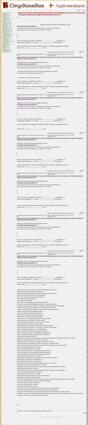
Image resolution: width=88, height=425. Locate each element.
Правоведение (6, 34)
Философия (5, 44)
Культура (4, 21)
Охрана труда (5, 31)
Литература (5, 22)
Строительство (6, 41)
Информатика (5, 18)
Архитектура (5, 12)
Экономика (5, 50)
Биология (4, 14)
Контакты (84, 10)
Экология (4, 48)
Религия (4, 37)
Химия (4, 47)
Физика (4, 43)
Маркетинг (5, 24)
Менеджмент (5, 28)
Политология (5, 33)
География (5, 15)
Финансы (4, 46)
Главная (78, 10)
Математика (5, 25)
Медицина (5, 27)
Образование (5, 30)
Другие (4, 17)
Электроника (5, 51)
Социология (5, 38)
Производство (5, 35)
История (4, 20)
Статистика (5, 40)
